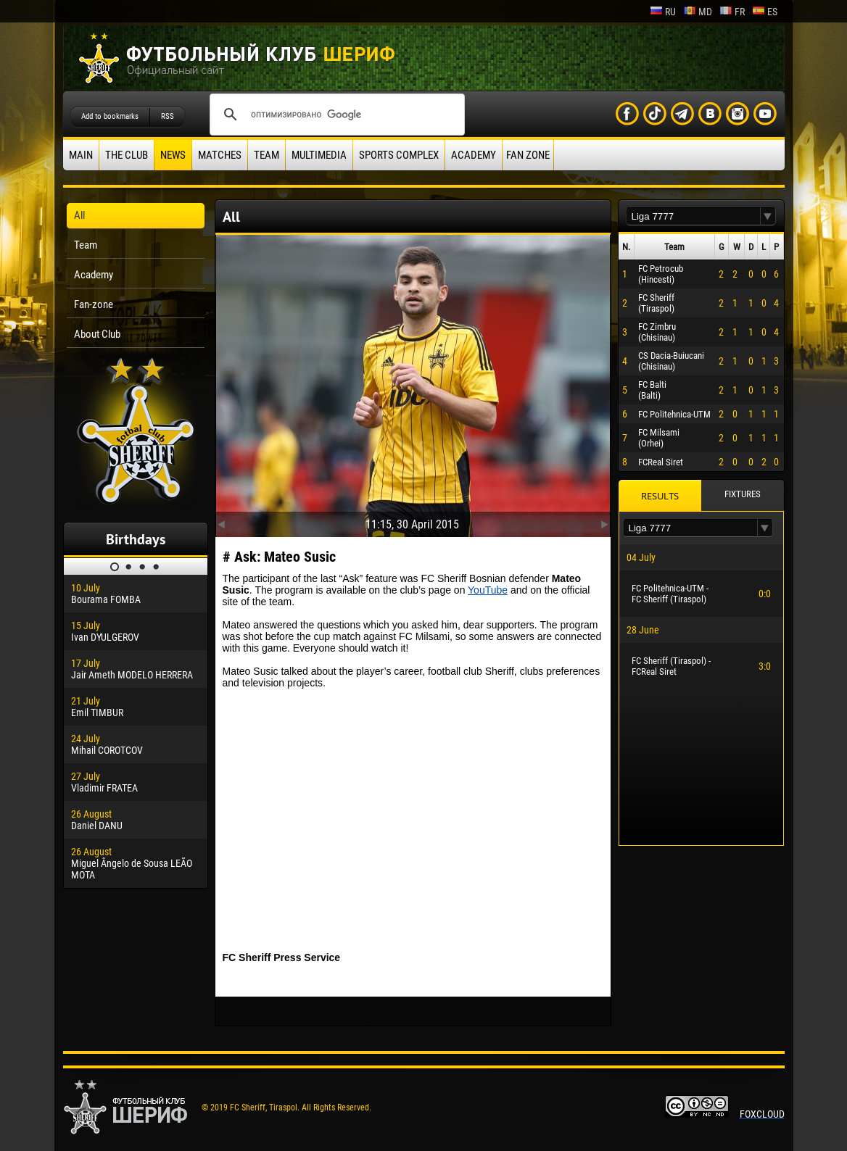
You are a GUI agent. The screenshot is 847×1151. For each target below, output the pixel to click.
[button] (768, 216)
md (697, 11)
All (79, 215)
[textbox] (693, 216)
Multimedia (319, 155)
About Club (97, 334)
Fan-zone (93, 304)
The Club (126, 155)
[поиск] (335, 114)
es (764, 11)
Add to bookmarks (110, 116)
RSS (167, 116)
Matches (219, 155)
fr (732, 11)
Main (81, 155)
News (173, 155)
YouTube (488, 590)
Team (266, 155)
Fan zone (528, 155)
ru (663, 11)
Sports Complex (399, 155)
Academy (473, 155)
